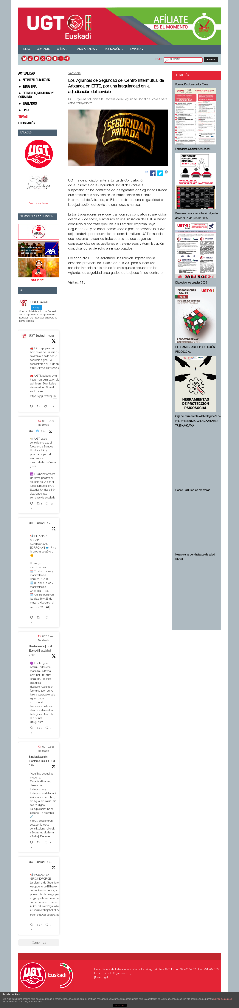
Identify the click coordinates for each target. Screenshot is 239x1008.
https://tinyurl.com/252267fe (46, 368)
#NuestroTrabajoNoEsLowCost (48, 910)
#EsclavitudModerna (42, 832)
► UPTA (23, 110)
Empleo (136, 49)
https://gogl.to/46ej (41, 396)
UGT (32, 431)
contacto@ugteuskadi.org (117, 973)
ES (157, 59)
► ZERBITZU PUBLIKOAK (34, 80)
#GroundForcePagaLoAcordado (48, 906)
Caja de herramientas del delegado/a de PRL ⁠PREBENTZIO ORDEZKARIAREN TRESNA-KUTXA (198, 421)
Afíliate (62, 49)
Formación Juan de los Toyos (191, 85)
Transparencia (86, 49)
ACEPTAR (119, 1005)
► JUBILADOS (27, 104)
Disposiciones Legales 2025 (191, 283)
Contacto (43, 49)
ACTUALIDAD (26, 74)
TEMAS (23, 117)
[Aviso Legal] (101, 977)
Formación (114, 49)
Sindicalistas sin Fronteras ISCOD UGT (42, 759)
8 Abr (44, 431)
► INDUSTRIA (27, 87)
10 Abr (50, 336)
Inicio (26, 49)
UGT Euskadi (37, 336)
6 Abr (31, 765)
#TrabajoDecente (40, 836)
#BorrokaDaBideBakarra (44, 915)
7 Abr (31, 655)
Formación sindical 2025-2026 (192, 149)
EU (160, 59)
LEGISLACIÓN (26, 123)
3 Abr (50, 862)
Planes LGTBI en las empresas (192, 490)
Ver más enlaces (38, 203)
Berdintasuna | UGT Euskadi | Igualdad (40, 648)
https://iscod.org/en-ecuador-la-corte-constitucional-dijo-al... (42, 825)
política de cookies (222, 999)
